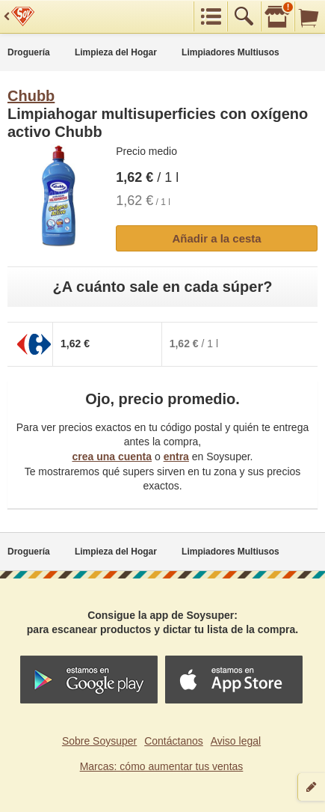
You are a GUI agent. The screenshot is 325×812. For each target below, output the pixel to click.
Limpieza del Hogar (116, 52)
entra (176, 457)
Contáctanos (173, 741)
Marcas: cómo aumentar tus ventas (162, 766)
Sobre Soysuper (99, 741)
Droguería (28, 52)
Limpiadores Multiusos (230, 52)
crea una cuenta (112, 457)
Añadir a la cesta (216, 238)
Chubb (31, 96)
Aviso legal (236, 741)
